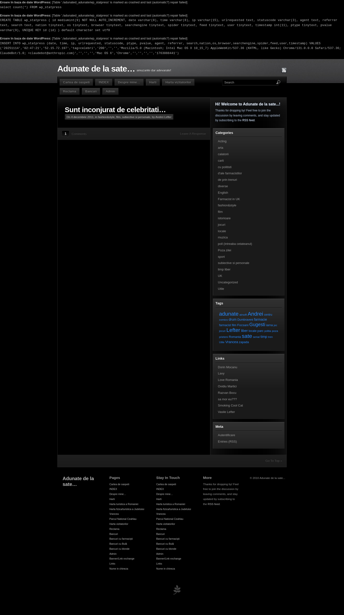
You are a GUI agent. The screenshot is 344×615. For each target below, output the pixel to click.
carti (221, 160)
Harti (152, 82)
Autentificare (226, 435)
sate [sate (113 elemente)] (247, 336)
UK (220, 276)
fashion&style (106, 116)
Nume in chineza (118, 568)
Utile (221, 289)
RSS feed (248, 120)
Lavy (221, 373)
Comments (79, 134)
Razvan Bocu (227, 393)
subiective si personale (136, 116)
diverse (223, 186)
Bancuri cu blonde (119, 548)
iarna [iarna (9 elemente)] (269, 325)
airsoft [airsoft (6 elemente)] (243, 314)
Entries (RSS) (227, 441)
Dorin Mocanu (227, 367)
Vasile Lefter (226, 412)
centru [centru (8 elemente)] (268, 314)
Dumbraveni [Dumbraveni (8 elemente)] (245, 319)
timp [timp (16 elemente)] (264, 337)
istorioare (224, 218)
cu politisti (224, 167)
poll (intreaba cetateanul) (235, 244)
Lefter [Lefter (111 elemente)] (233, 330)
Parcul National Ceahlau (122, 518)
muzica (223, 237)
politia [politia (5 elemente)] (267, 330)
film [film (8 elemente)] (234, 325)
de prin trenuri (227, 179)
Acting (222, 141)
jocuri (221, 224)
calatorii (223, 154)
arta (220, 147)
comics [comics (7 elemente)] (223, 319)
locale (222, 231)
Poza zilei (224, 250)
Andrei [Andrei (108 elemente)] (255, 314)
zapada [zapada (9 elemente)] (244, 342)
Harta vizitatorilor (178, 82)
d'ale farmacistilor (230, 173)
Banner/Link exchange (121, 558)
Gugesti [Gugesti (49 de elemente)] (257, 324)
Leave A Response (193, 133)
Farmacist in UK (229, 199)
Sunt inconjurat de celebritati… (115, 110)
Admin (110, 91)
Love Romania (228, 380)
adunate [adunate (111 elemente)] (229, 314)
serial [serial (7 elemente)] (256, 336)
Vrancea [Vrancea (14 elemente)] (231, 342)
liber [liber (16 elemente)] (244, 331)
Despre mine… (129, 82)
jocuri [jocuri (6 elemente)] (222, 330)
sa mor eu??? (227, 399)
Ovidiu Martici (227, 386)
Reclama (69, 91)
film (118, 116)
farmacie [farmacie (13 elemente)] (260, 319)
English (223, 192)
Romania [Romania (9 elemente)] (235, 337)
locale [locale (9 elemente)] (253, 331)
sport (221, 256)
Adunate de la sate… (96, 68)
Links (112, 563)
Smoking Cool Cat (230, 405)
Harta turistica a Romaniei (123, 504)
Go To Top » (273, 460)
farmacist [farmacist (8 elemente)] (225, 325)
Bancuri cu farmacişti (121, 538)
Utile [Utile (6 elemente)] (222, 342)
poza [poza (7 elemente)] (275, 330)
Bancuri (91, 91)
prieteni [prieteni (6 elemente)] (223, 336)
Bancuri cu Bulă (118, 543)
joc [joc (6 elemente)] (275, 325)
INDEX (104, 82)
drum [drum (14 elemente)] (232, 319)
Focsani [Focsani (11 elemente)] (242, 325)
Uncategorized (228, 282)
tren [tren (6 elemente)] (270, 336)
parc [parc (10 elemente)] (260, 331)
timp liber (224, 269)
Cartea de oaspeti (76, 82)
